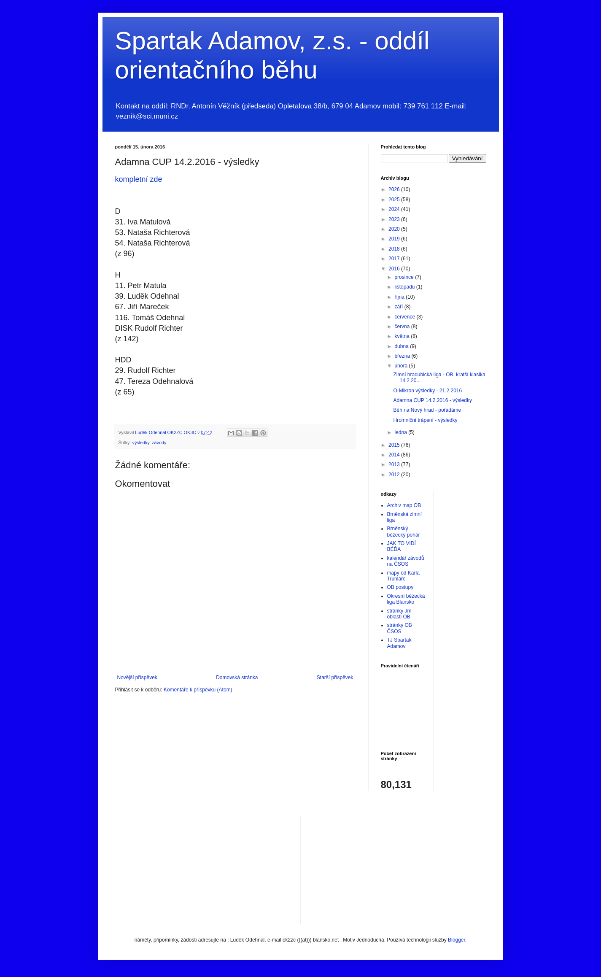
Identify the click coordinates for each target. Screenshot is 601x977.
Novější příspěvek (137, 677)
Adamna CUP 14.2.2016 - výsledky (432, 400)
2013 (394, 464)
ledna (401, 432)
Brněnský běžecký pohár (403, 531)
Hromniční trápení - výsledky (425, 420)
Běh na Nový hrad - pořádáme (427, 410)
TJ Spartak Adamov (399, 643)
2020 (394, 229)
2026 (394, 189)
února (401, 366)
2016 (394, 269)
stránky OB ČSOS (399, 628)
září (399, 307)
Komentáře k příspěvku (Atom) (198, 690)
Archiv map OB (404, 505)
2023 (394, 219)
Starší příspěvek (335, 677)
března (402, 356)
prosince (404, 277)
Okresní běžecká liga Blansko (406, 599)
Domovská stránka (237, 677)
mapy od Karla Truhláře (403, 576)
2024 (394, 209)
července (405, 317)
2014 (394, 455)
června (402, 326)
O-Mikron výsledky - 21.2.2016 (427, 391)
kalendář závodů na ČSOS (405, 561)
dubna (402, 346)
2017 (394, 259)
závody (159, 442)
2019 (394, 239)
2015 (394, 445)
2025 (394, 199)
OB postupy (400, 587)
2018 (394, 249)
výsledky (141, 442)
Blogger (456, 940)
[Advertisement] (370, 869)
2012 (394, 475)
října (400, 297)
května (402, 336)
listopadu (405, 287)
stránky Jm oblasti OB (399, 614)
